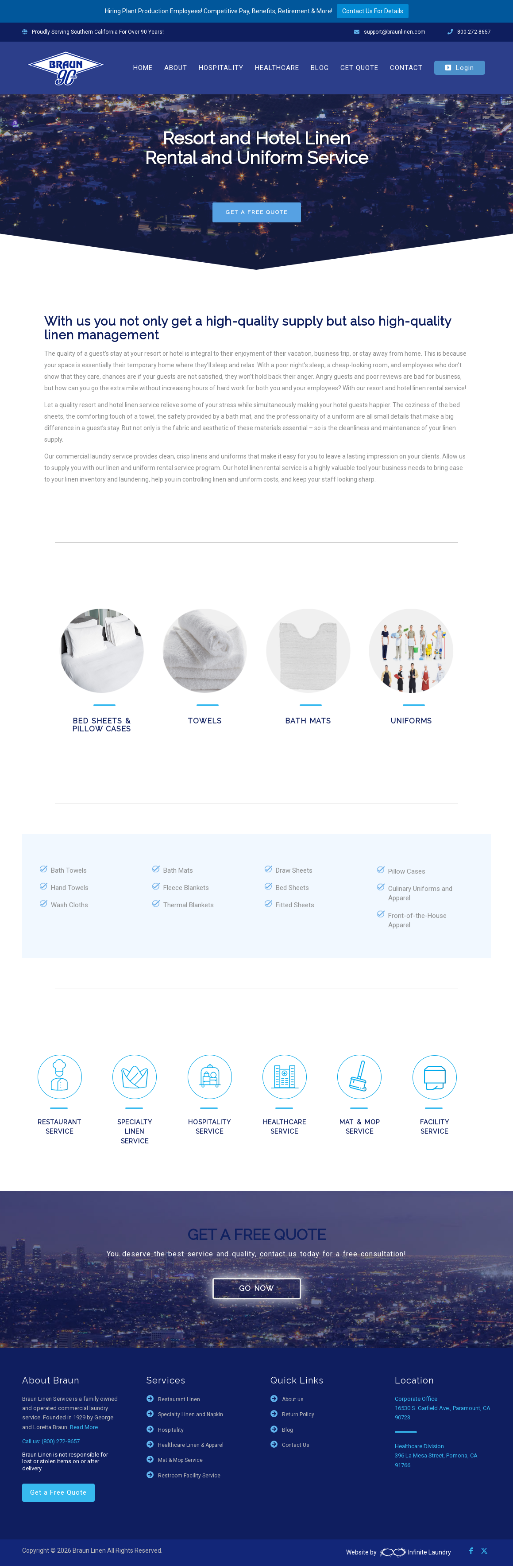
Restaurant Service (59, 1127)
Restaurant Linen (179, 1399)
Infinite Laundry (414, 1552)
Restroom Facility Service (189, 1476)
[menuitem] (142, 68)
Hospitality (171, 1430)
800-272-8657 (474, 32)
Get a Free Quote (58, 1492)
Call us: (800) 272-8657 (51, 1441)
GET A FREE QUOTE (257, 212)
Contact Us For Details (372, 11)
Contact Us (295, 1445)
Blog (287, 1430)
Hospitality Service (209, 1127)
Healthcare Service (284, 1127)
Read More (84, 1427)
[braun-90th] (66, 68)
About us (293, 1399)
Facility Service (434, 1127)
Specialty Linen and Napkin (190, 1414)
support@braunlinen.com (394, 32)
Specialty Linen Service (134, 1132)
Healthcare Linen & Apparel (191, 1445)
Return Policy (298, 1414)
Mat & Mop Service (359, 1127)
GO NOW (256, 1288)
